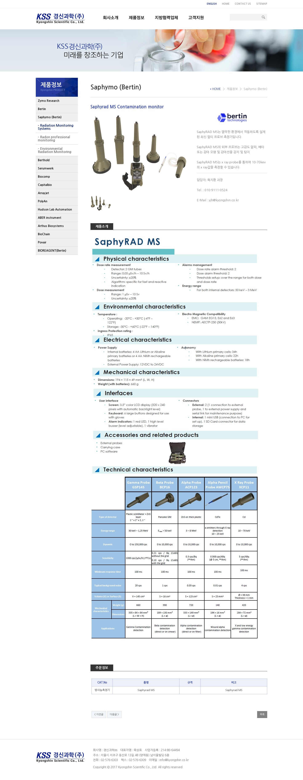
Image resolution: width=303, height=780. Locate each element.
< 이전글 (98, 714)
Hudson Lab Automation (55, 209)
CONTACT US (243, 4)
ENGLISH (212, 4)
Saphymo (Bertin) (50, 117)
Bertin (42, 108)
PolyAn (42, 201)
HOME (226, 4)
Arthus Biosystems (51, 225)
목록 (262, 714)
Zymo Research (48, 100)
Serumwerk (45, 168)
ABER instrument (49, 217)
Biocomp (44, 176)
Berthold (44, 160)
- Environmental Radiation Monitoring (54, 150)
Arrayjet (43, 193)
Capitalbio (45, 184)
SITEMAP (261, 4)
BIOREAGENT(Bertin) (52, 250)
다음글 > (114, 714)
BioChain (44, 234)
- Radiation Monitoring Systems (55, 127)
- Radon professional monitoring (54, 139)
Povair (42, 242)
